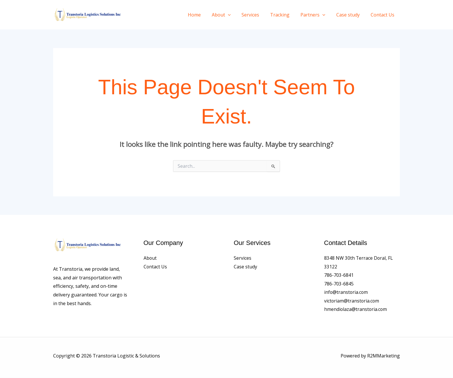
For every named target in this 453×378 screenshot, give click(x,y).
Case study (350, 15)
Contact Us (383, 15)
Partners (317, 15)
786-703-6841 (339, 275)
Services (258, 15)
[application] (237, 15)
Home (205, 15)
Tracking (286, 15)
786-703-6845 (339, 284)
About (230, 15)
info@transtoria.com (346, 292)
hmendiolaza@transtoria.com (356, 309)
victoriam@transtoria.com (352, 301)
